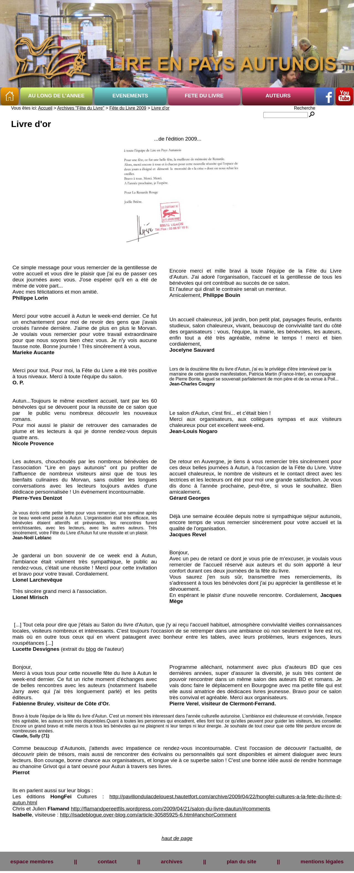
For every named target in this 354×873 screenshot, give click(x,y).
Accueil (45, 108)
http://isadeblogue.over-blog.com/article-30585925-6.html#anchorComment (148, 815)
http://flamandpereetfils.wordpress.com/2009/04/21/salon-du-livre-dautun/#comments (170, 809)
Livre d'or (160, 108)
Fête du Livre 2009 (128, 108)
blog (91, 649)
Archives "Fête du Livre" (81, 108)
